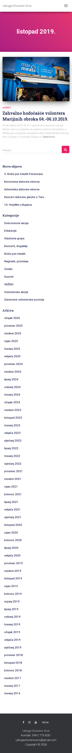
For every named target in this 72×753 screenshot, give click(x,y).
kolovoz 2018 (13, 670)
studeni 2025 (12, 333)
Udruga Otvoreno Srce (36, 730)
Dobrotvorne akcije (16, 223)
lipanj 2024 (11, 379)
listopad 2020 (13, 525)
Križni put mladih (14, 253)
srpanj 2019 (12, 601)
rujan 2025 (11, 341)
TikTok (45, 722)
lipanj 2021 (11, 502)
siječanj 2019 (12, 647)
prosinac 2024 (13, 364)
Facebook (23, 722)
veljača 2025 (12, 356)
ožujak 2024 (12, 402)
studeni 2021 (12, 479)
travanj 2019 (12, 624)
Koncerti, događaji (15, 246)
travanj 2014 (12, 693)
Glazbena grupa (14, 238)
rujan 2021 (11, 486)
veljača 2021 (12, 509)
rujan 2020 (11, 532)
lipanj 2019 (11, 609)
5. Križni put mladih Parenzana (23, 174)
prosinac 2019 (13, 563)
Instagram (29, 722)
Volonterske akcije (16, 292)
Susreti (7, 108)
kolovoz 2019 (13, 593)
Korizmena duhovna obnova (22, 181)
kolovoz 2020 (13, 540)
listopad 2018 (13, 662)
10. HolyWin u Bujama (18, 204)
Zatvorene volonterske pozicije (24, 299)
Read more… (49, 136)
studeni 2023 (12, 410)
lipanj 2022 (11, 448)
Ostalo (8, 269)
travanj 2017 (12, 685)
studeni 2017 (12, 678)
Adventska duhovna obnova (21, 189)
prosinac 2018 (13, 655)
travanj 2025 (12, 348)
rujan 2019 (11, 586)
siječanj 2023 (12, 440)
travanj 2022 (12, 456)
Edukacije (10, 230)
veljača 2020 (12, 555)
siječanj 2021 (12, 517)
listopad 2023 (13, 417)
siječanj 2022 (12, 463)
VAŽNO (8, 284)
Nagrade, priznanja (16, 261)
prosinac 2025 (13, 325)
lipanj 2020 (11, 547)
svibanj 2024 (12, 387)
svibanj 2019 (12, 616)
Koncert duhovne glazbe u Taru (24, 197)
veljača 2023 (12, 433)
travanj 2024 (12, 394)
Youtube (36, 722)
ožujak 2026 (12, 318)
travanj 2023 (12, 425)
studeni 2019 (12, 571)
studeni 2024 (12, 371)
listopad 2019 (13, 578)
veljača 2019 (12, 639)
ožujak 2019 (12, 632)
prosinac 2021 (13, 471)
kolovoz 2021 (13, 494)
